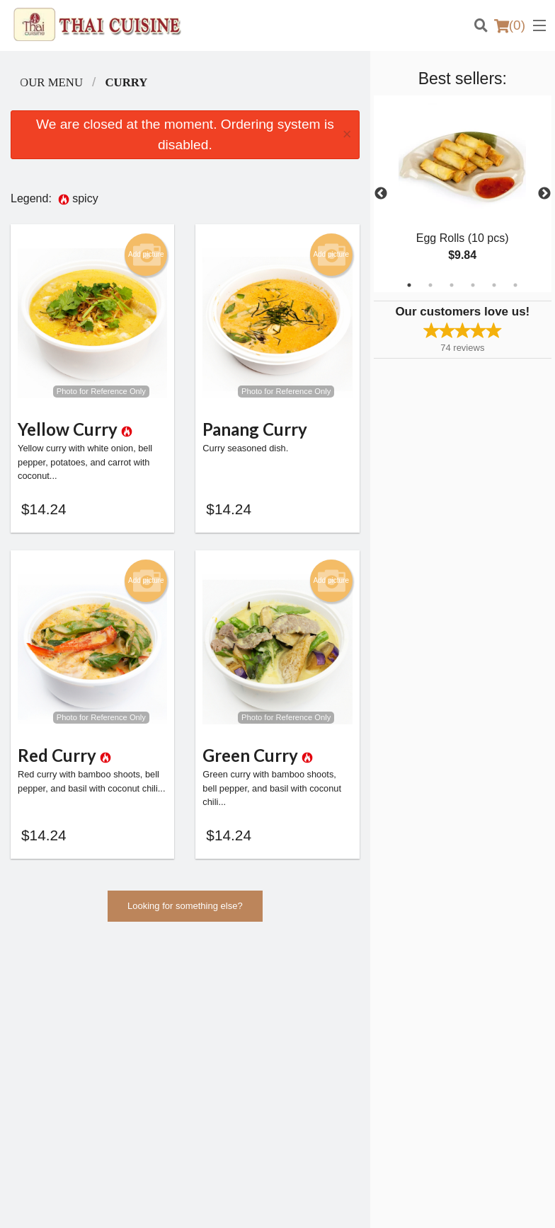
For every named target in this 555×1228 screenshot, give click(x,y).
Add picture (146, 254)
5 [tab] (494, 285)
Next (544, 194)
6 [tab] (515, 285)
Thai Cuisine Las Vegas (83, 974)
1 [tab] (409, 285)
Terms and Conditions (471, 1009)
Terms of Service (301, 1204)
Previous (381, 194)
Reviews (444, 992)
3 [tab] (452, 285)
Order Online (314, 1009)
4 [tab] (473, 285)
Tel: (331, 1098)
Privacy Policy (455, 1026)
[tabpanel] (462, 194)
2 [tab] (430, 285)
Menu (299, 992)
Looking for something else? (185, 911)
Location (305, 1026)
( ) (509, 25)
